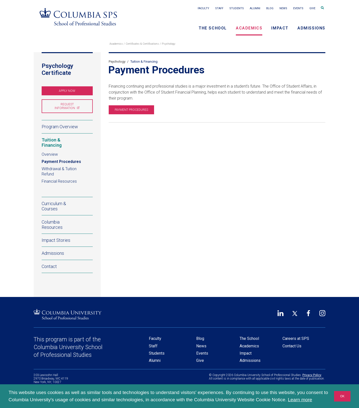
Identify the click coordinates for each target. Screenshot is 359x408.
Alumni (255, 8)
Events (298, 8)
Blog (269, 8)
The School (213, 28)
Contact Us (291, 346)
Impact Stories (56, 240)
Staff (219, 8)
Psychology (168, 43)
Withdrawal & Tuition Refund (59, 171)
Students (236, 8)
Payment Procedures (61, 161)
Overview (50, 154)
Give (312, 8)
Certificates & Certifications (142, 43)
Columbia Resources (52, 224)
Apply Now (67, 91)
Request (67, 106)
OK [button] (342, 396)
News (283, 8)
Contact (49, 266)
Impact (279, 28)
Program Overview (60, 126)
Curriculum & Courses (54, 206)
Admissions (311, 28)
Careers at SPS (295, 338)
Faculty (203, 8)
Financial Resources (59, 181)
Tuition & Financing (67, 142)
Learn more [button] (300, 399)
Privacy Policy (311, 375)
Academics (249, 28)
